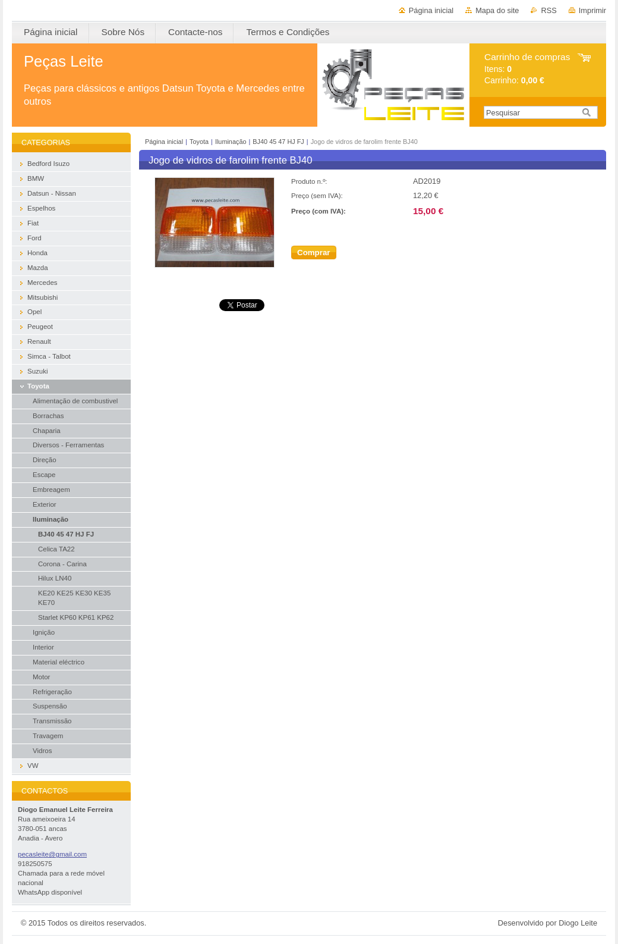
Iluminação (231, 141)
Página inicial (431, 10)
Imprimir (592, 10)
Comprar (313, 252)
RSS (548, 10)
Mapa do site (497, 10)
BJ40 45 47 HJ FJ (278, 141)
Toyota (199, 141)
